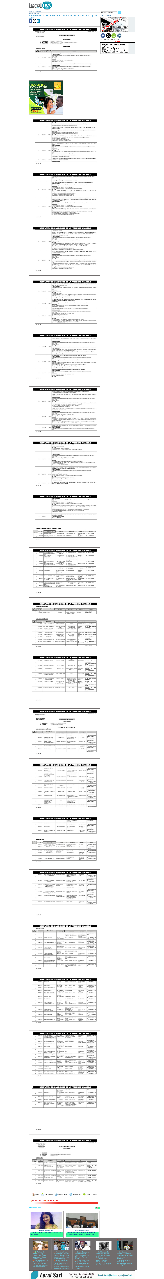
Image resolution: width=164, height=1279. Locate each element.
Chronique (57, 1241)
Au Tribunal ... (37, 11)
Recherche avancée (105, 15)
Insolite (98, 1241)
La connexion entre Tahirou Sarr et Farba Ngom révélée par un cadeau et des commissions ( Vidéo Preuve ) (81, 1263)
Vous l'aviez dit (80, 1241)
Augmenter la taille (67, 1194)
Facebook (103, 39)
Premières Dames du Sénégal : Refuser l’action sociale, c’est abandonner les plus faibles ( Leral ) (61, 1256)
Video (118, 39)
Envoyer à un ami (48, 1194)
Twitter (107, 39)
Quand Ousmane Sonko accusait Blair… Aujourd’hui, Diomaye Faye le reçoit (82, 1256)
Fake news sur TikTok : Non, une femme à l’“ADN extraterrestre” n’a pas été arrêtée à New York (104, 1260)
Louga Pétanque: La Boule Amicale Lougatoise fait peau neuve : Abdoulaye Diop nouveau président (40, 1262)
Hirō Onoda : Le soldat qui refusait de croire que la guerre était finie (103, 1255)
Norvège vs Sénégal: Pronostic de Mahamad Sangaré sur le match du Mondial (124, 1256)
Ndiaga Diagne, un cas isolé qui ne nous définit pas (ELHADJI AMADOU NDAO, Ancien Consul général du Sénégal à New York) (62, 1263)
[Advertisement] (97, 4)
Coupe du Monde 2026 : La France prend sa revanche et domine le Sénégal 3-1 (124, 1262)
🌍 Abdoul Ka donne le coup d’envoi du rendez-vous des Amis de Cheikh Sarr (40, 1256)
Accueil (30, 11)
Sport (119, 1241)
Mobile (112, 39)
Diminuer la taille (86, 1194)
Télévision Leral (38, 1241)
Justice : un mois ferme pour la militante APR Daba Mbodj (44, 1235)
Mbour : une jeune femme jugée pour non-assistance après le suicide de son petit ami (79, 1235)
